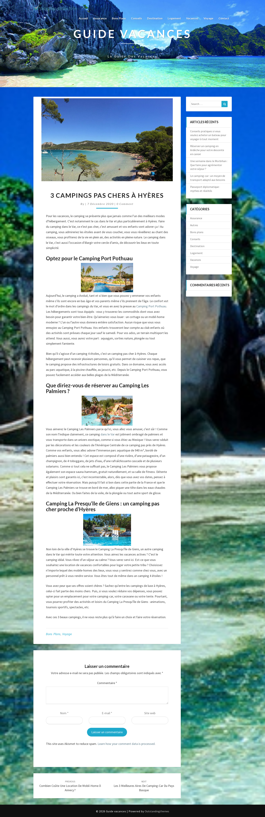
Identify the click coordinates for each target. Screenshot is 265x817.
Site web (149, 713)
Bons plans (119, 18)
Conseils (136, 18)
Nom (64, 713)
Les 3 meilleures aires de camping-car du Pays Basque (144, 786)
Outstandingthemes (157, 811)
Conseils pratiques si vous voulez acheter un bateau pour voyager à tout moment (208, 135)
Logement (174, 18)
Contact (224, 18)
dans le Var (108, 434)
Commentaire (107, 683)
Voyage (208, 18)
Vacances (192, 18)
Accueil (83, 18)
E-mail (107, 713)
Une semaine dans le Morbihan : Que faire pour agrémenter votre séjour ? (208, 165)
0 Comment (125, 203)
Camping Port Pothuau (151, 306)
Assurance (99, 18)
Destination (155, 18)
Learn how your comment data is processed (126, 744)
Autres (194, 225)
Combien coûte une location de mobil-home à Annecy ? (70, 786)
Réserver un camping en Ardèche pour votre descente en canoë (207, 150)
